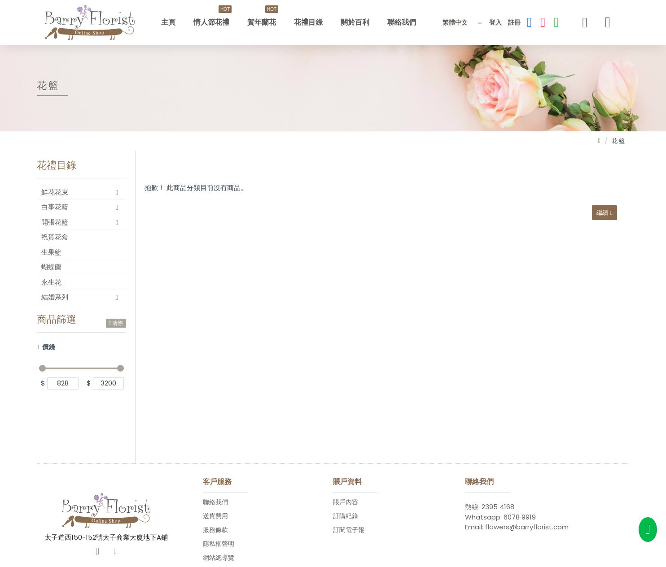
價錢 (48, 346)
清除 (117, 323)
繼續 (601, 214)
